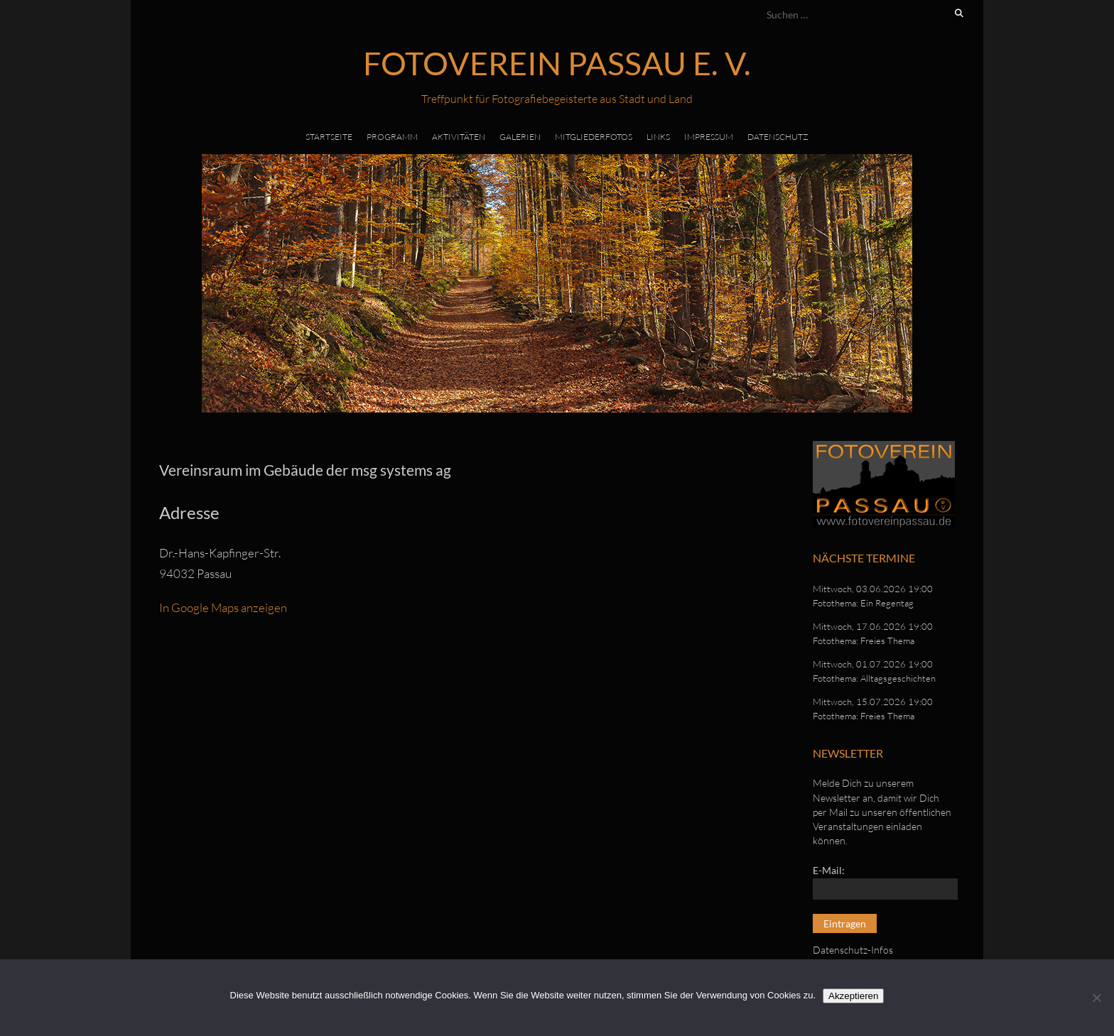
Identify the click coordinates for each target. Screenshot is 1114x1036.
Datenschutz (778, 136)
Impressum (708, 136)
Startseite (328, 136)
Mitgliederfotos (593, 136)
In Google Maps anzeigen (223, 607)
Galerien (520, 136)
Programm (392, 136)
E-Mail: (829, 870)
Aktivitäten (458, 136)
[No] (1096, 998)
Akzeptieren (853, 996)
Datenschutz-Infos (853, 950)
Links (658, 136)
